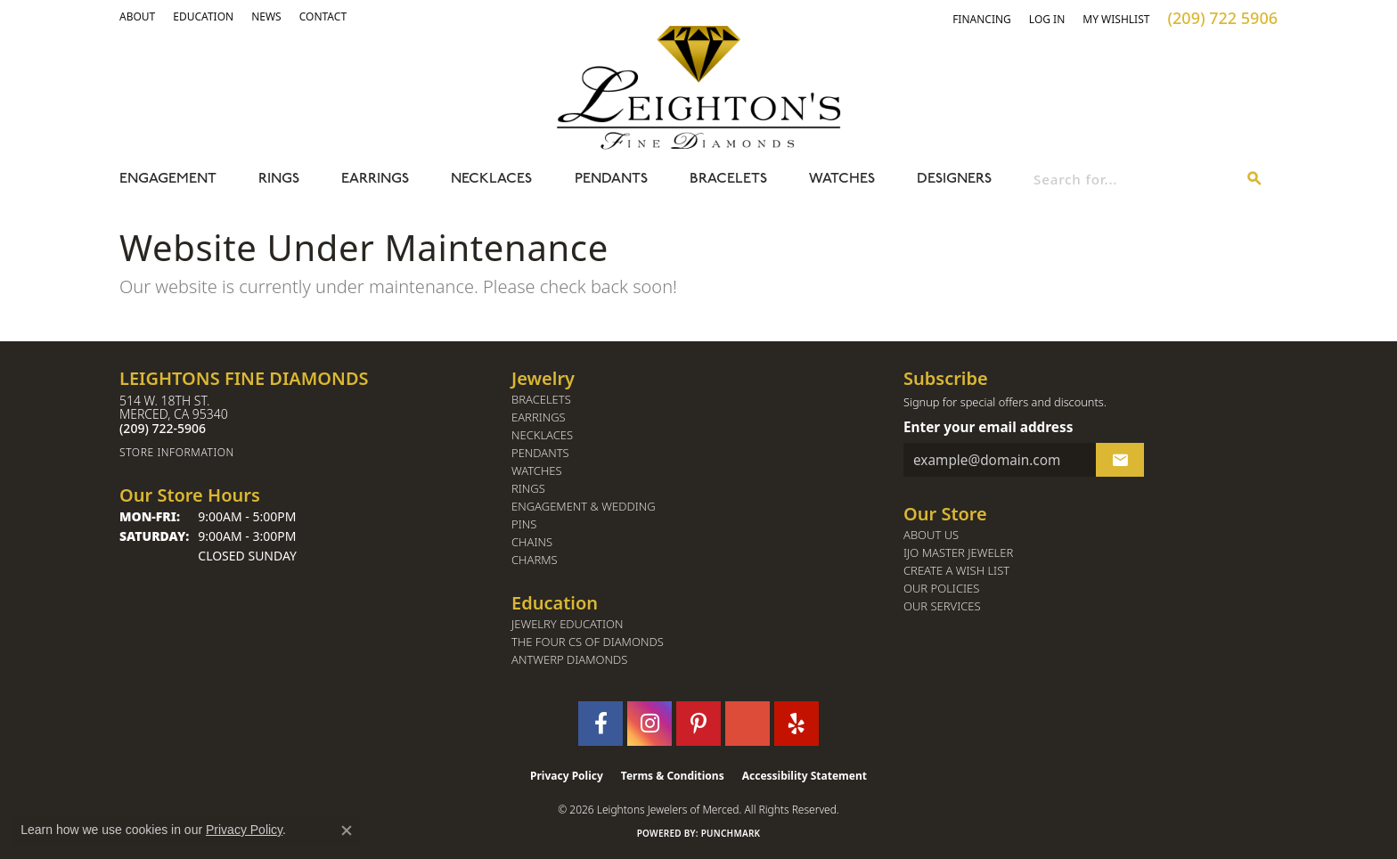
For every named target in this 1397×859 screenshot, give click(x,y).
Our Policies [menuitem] (941, 588)
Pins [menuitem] (523, 524)
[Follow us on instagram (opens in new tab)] (649, 723)
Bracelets (728, 179)
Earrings (375, 179)
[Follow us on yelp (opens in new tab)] (796, 723)
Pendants (611, 179)
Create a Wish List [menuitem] (956, 571)
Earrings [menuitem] (538, 417)
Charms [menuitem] (534, 560)
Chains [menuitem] (531, 542)
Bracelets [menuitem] (541, 399)
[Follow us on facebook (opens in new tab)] (600, 723)
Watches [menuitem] (536, 471)
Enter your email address (988, 427)
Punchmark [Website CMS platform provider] (731, 833)
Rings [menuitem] (528, 489)
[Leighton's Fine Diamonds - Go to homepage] (698, 87)
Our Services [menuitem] (942, 606)
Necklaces (491, 179)
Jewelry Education (567, 624)
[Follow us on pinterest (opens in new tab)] (698, 723)
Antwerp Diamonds (569, 660)
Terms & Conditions (672, 775)
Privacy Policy (566, 775)
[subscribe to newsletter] (1120, 460)
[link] (203, 17)
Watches (842, 179)
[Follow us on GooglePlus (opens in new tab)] (747, 723)
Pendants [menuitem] (540, 453)
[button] (137, 17)
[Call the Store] (162, 428)
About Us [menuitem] (931, 535)
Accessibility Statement (804, 775)
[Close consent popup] (346, 830)
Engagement (167, 179)
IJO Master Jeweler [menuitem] (958, 553)
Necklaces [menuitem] (542, 435)
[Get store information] (306, 452)
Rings (278, 179)
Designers (954, 179)
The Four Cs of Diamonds (587, 642)
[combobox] (1132, 179)
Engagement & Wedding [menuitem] (583, 506)
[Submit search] (1254, 179)
